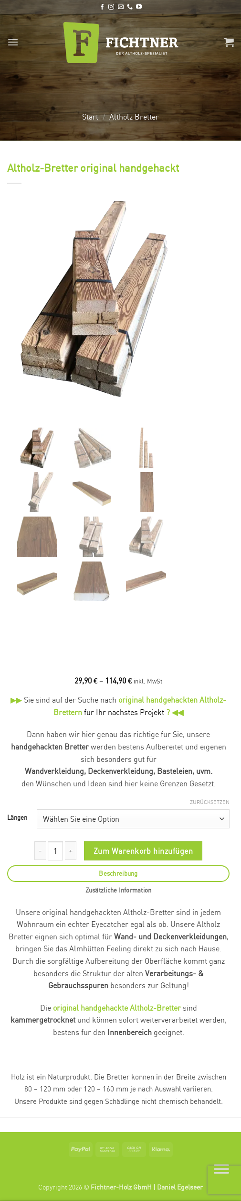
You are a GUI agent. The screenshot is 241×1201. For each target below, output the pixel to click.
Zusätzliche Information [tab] (118, 891)
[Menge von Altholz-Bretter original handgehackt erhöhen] (70, 851)
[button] (13, 42)
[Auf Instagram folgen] (111, 7)
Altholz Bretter (134, 116)
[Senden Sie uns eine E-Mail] (121, 7)
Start (90, 116)
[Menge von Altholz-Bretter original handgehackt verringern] (40, 851)
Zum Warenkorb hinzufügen (143, 851)
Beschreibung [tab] (118, 874)
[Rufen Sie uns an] (130, 7)
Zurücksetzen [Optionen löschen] (210, 803)
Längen (17, 818)
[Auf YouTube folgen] (139, 7)
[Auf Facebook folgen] (102, 7)
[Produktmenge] (55, 851)
